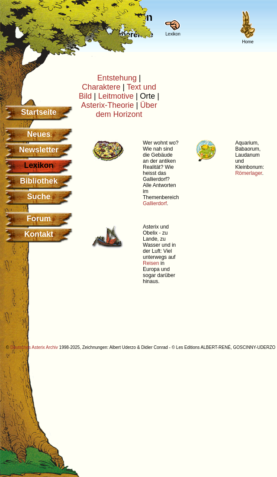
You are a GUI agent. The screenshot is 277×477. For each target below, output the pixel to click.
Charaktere (101, 87)
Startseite (38, 112)
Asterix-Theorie (107, 105)
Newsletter (38, 149)
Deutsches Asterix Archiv (34, 347)
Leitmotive (116, 96)
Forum (39, 218)
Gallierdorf (155, 203)
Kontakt (38, 234)
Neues (38, 134)
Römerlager (248, 173)
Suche (38, 196)
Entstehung (117, 78)
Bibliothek (39, 181)
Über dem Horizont (126, 110)
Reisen (151, 263)
